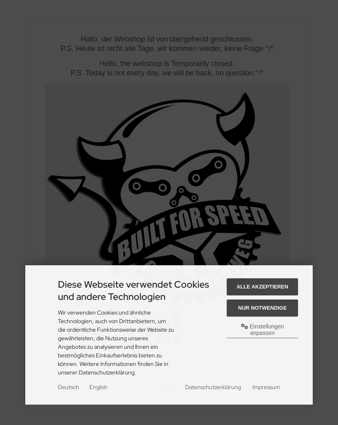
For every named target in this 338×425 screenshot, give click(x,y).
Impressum (266, 387)
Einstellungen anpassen (262, 329)
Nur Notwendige (262, 308)
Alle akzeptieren (262, 287)
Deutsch (68, 387)
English (98, 387)
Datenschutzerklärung (213, 387)
